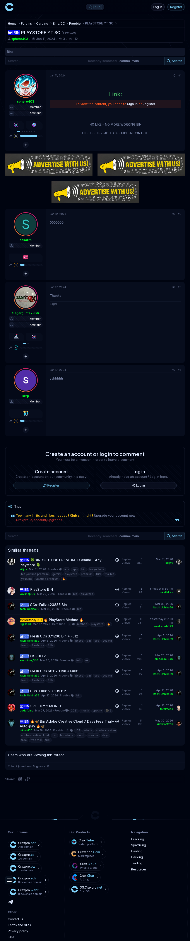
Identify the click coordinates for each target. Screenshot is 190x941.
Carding (136, 851)
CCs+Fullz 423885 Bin (48, 605)
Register (176, 7)
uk (86, 660)
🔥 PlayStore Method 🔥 (64, 620)
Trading (136, 863)
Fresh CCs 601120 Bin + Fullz (54, 671)
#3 (179, 287)
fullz (50, 645)
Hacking (137, 857)
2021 (74, 710)
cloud (80, 735)
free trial (36, 740)
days (105, 735)
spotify (97, 710)
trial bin (109, 574)
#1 (179, 75)
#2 (179, 214)
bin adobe (66, 735)
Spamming (138, 845)
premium (86, 574)
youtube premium (47, 578)
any (66, 569)
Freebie (53, 569)
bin (83, 569)
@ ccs (79, 640)
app (75, 569)
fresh (24, 645)
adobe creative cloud (35, 735)
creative (93, 735)
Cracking (137, 839)
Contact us (15, 919)
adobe (88, 730)
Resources (139, 869)
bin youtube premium (35, 574)
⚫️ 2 (108, 710)
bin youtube (96, 569)
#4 (179, 369)
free (24, 740)
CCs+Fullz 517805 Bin (48, 691)
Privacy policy (18, 931)
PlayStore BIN (41, 589)
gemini (56, 574)
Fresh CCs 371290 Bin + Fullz (54, 636)
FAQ (11, 937)
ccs (96, 640)
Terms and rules (19, 925)
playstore (71, 574)
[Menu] (20, 6)
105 (77, 730)
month (85, 710)
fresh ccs (38, 645)
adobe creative (106, 730)
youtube (26, 578)
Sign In (132, 104)
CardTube (58, 624)
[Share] (174, 75)
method (82, 624)
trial (98, 574)
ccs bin (107, 640)
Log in (157, 7)
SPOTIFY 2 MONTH (46, 706)
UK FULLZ (38, 656)
